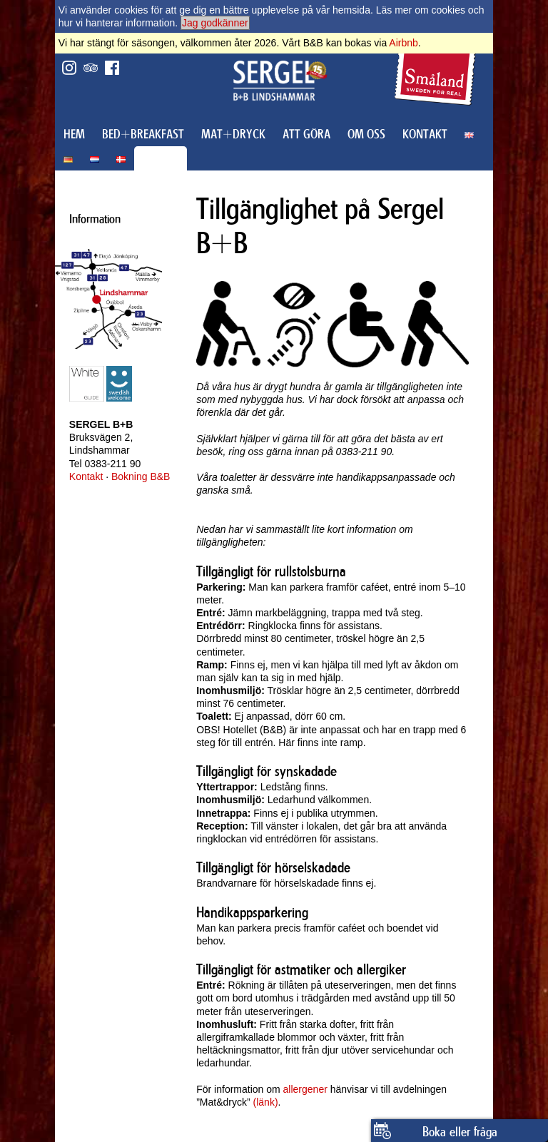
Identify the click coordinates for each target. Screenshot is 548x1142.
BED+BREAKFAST (143, 134)
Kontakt (86, 476)
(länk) (265, 1102)
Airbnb (403, 43)
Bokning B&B (141, 476)
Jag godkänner (215, 23)
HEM (74, 134)
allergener (305, 1089)
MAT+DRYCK (233, 134)
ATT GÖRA (306, 134)
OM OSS (366, 134)
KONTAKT (424, 134)
